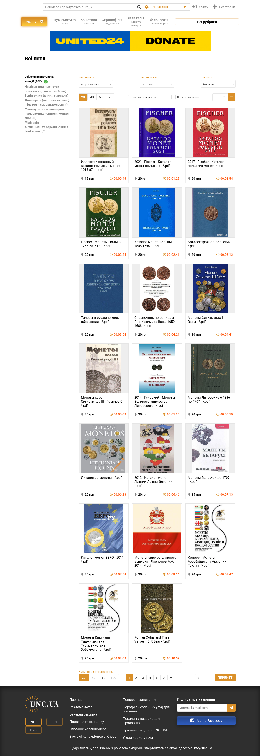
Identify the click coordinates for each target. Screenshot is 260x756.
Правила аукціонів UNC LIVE (145, 730)
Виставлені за (148, 77)
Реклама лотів (81, 707)
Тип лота (206, 77)
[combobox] (96, 84)
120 (109, 97)
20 (83, 97)
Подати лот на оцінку (87, 722)
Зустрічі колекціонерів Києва (93, 737)
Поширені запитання (139, 700)
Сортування (86, 77)
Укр (31, 722)
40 (92, 97)
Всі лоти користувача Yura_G (39, 79)
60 (101, 97)
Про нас (76, 700)
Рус (31, 728)
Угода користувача (138, 738)
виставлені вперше (145, 97)
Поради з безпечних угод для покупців (146, 709)
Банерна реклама (83, 714)
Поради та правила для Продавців (141, 721)
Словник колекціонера (88, 729)
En (50, 722)
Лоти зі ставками (188, 97)
